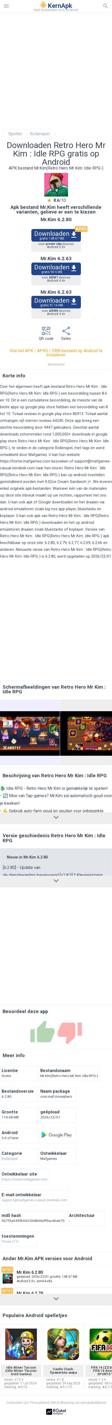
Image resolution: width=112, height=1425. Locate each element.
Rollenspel (40, 134)
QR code (46, 335)
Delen (66, 335)
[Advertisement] (56, 71)
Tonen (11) (10, 1241)
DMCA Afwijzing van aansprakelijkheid (78, 1403)
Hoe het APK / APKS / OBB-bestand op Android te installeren (56, 352)
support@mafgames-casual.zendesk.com (34, 1200)
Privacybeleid (39, 1403)
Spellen (15, 134)
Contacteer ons (17, 1403)
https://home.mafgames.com (25, 461)
